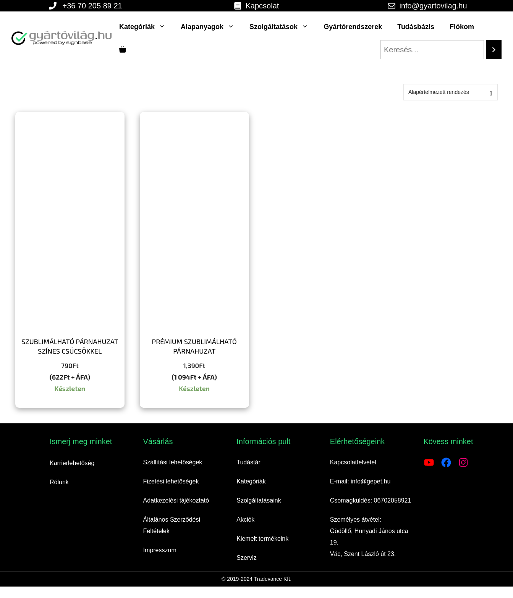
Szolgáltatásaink (258, 500)
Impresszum (159, 550)
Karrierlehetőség (72, 463)
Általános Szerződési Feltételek (171, 525)
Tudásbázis (415, 27)
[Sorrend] (450, 92)
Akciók (245, 519)
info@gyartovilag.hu (433, 6)
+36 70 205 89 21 (92, 6)
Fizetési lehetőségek (171, 481)
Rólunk (59, 482)
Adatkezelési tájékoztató (176, 500)
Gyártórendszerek (353, 27)
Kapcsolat (262, 6)
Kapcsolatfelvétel (353, 462)
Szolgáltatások (282, 26)
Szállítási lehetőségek (172, 462)
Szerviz (246, 557)
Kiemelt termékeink (262, 538)
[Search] (494, 49)
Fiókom (462, 27)
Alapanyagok (211, 26)
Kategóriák (146, 26)
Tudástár (248, 462)
